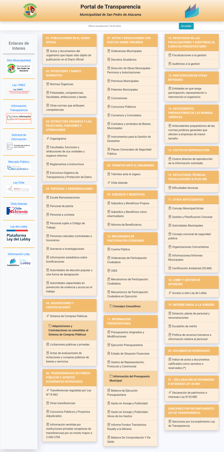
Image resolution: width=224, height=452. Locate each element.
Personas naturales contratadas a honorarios (69, 238)
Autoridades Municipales (185, 225)
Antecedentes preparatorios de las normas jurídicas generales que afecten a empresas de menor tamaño (191, 132)
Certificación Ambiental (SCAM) (190, 268)
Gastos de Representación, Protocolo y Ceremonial (125, 364)
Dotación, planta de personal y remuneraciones (189, 315)
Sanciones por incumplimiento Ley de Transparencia (191, 423)
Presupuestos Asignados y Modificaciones (125, 334)
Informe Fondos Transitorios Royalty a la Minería (126, 427)
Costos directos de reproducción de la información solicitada (190, 161)
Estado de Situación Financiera (128, 353)
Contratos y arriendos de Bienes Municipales (129, 126)
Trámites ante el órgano (124, 174)
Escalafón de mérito (182, 326)
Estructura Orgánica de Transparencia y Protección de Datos (69, 175)
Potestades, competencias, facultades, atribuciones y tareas (66, 95)
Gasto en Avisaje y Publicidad (127, 403)
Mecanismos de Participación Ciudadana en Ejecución (127, 294)
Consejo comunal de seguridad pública (189, 236)
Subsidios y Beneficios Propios (128, 203)
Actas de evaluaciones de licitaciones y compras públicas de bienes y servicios (67, 357)
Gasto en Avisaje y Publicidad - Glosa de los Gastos (128, 414)
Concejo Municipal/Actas (186, 208)
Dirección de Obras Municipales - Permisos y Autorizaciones (129, 70)
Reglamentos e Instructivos (65, 164)
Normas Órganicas (59, 84)
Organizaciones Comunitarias (188, 247)
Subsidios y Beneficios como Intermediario (127, 214)
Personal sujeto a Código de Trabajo (65, 225)
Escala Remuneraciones (63, 197)
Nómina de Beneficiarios (124, 224)
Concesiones (117, 98)
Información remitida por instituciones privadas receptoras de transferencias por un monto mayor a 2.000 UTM (69, 431)
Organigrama (56, 138)
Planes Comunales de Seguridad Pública (129, 151)
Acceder (186, 26)
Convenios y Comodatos (124, 115)
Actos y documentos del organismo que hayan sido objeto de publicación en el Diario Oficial (68, 55)
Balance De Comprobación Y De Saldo (128, 439)
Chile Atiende (117, 182)
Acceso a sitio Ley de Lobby (187, 293)
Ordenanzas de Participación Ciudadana (127, 260)
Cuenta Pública (118, 249)
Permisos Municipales (123, 81)
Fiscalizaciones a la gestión (187, 55)
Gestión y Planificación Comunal (190, 217)
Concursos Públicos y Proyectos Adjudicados (68, 414)
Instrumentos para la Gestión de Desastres (129, 139)
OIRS (112, 270)
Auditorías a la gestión (184, 64)
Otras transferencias (60, 403)
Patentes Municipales (122, 89)
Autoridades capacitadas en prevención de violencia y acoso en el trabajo (69, 287)
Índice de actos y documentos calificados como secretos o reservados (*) (188, 364)
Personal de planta (59, 206)
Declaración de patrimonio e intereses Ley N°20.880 (187, 395)
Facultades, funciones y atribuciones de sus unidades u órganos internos (65, 151)
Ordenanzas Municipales (124, 51)
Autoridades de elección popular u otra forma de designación (69, 272)
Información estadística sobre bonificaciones (66, 259)
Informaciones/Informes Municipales (185, 257)
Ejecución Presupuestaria (125, 345)
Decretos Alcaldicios (121, 59)
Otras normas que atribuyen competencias (65, 107)
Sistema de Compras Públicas (66, 316)
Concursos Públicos (121, 106)
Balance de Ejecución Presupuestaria (122, 392)
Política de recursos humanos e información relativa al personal (189, 337)
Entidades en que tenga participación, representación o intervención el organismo (187, 93)
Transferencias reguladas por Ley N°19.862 (68, 392)
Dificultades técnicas (183, 188)
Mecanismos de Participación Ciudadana (127, 281)
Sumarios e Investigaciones (65, 249)
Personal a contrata (60, 214)
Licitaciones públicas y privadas (68, 344)
